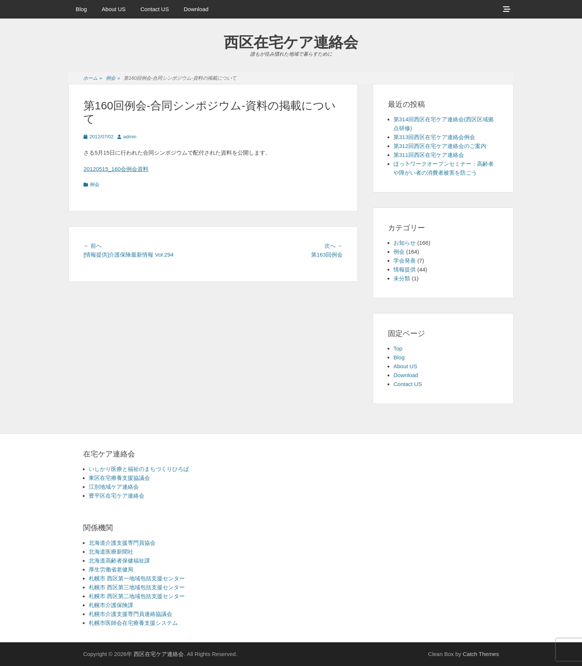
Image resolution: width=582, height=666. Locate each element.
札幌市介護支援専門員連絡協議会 (130, 614)
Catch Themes (481, 654)
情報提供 (404, 269)
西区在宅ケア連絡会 (291, 42)
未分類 (401, 278)
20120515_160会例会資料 (116, 169)
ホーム (92, 78)
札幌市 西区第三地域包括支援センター (137, 587)
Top (397, 348)
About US (113, 9)
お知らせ (404, 243)
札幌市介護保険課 (111, 605)
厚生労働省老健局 (111, 569)
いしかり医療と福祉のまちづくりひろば (139, 469)
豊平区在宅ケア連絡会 (116, 495)
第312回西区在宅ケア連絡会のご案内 (439, 146)
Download (196, 9)
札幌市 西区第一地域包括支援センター (137, 578)
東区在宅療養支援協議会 (119, 478)
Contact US (154, 9)
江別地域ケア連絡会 (114, 487)
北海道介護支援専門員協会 (122, 543)
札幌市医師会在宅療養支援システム (133, 623)
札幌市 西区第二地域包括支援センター (137, 596)
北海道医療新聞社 (111, 551)
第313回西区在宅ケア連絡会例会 (434, 137)
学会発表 (404, 260)
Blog (81, 9)
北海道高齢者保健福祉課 (119, 560)
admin (129, 136)
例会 (113, 78)
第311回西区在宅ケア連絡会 (428, 155)
